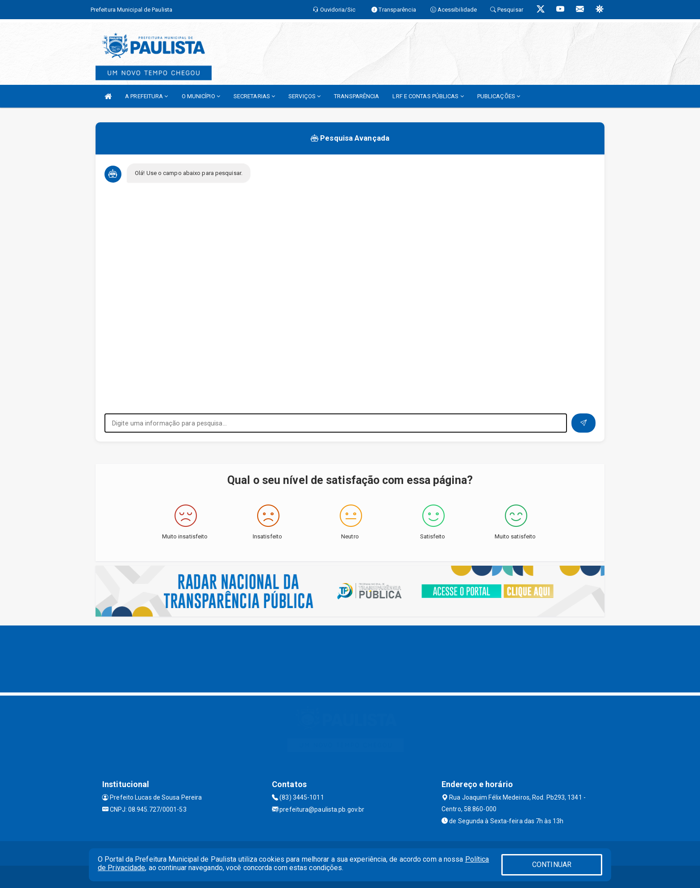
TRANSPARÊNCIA (356, 96)
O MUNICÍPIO (201, 96)
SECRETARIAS (254, 96)
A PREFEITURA (146, 96)
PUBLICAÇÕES (498, 96)
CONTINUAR (551, 864)
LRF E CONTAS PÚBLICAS (427, 96)
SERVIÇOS (304, 96)
